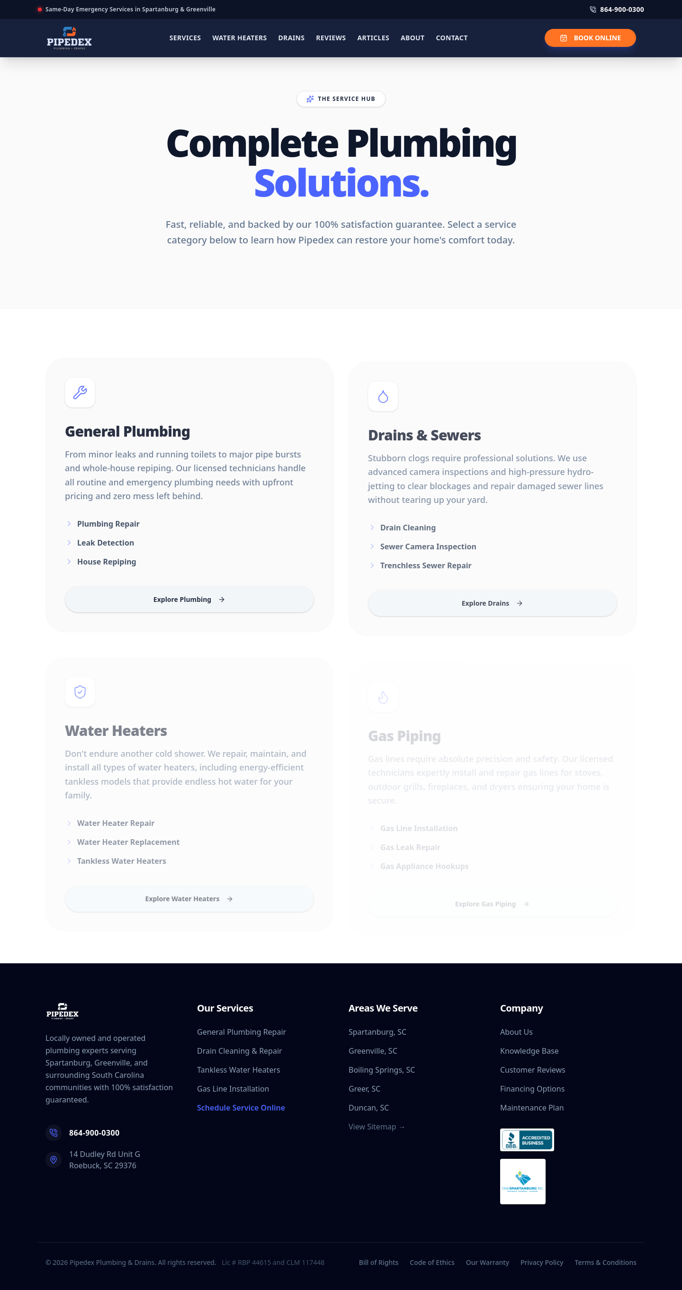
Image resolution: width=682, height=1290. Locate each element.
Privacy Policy (541, 1262)
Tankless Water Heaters (238, 1070)
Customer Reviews (532, 1070)
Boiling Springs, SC (382, 1070)
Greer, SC (364, 1089)
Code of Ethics (432, 1262)
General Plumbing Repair (241, 1032)
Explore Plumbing (189, 605)
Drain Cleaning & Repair (239, 1051)
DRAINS (291, 37)
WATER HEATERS (239, 37)
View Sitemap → (377, 1126)
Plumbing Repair (102, 530)
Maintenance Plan (532, 1107)
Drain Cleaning (402, 537)
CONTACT (451, 37)
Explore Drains (493, 612)
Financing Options (532, 1089)
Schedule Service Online (241, 1107)
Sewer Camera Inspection (422, 556)
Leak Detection (99, 549)
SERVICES (185, 37)
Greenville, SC (373, 1051)
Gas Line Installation (233, 1089)
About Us (516, 1032)
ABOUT (412, 37)
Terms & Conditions (606, 1262)
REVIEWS (331, 37)
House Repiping (100, 568)
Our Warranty (487, 1262)
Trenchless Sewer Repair (420, 575)
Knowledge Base (529, 1051)
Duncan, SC (369, 1107)
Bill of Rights (379, 1262)
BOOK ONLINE (590, 37)
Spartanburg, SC (377, 1032)
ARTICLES (373, 37)
